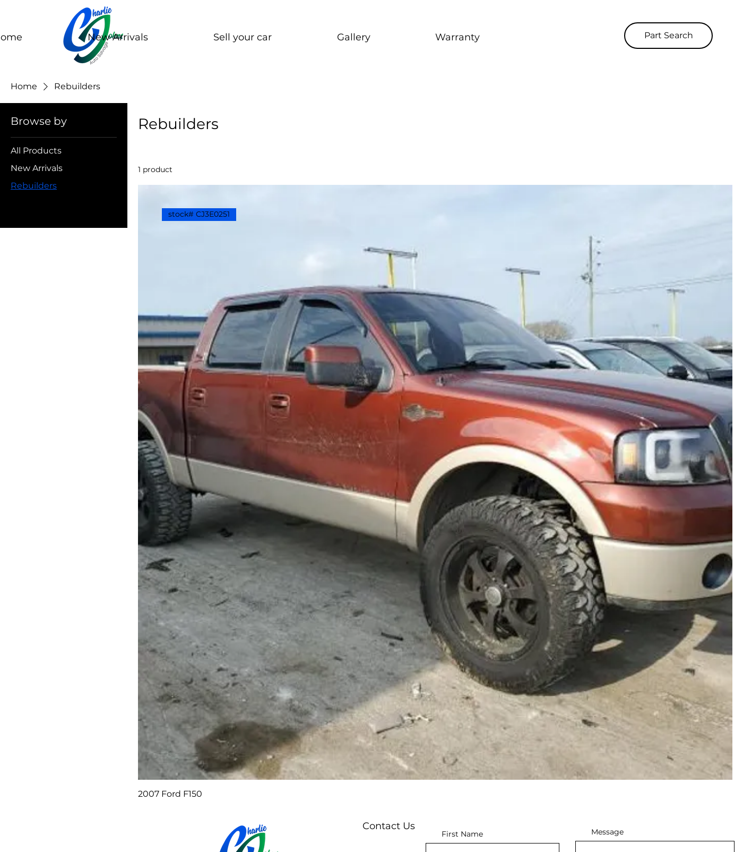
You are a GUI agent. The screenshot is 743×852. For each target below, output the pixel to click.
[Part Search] (668, 35)
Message (607, 832)
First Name (462, 834)
